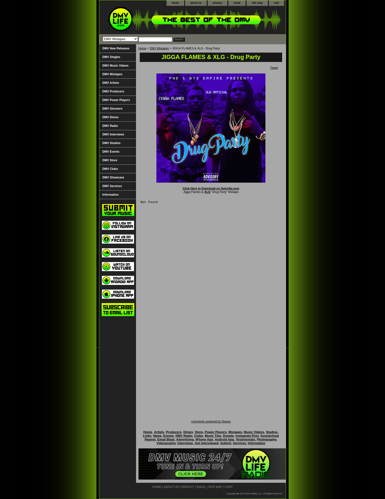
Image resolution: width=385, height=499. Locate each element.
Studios (272, 432)
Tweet (274, 68)
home (175, 2)
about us (196, 2)
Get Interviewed (207, 443)
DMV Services (112, 186)
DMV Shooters (112, 108)
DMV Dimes (110, 117)
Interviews (185, 443)
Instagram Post (247, 436)
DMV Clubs (110, 169)
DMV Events (110, 151)
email (237, 2)
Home (142, 48)
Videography (166, 443)
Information (110, 194)
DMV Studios (111, 143)
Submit (225, 443)
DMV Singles (111, 57)
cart (276, 2)
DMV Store (109, 160)
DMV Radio (110, 126)
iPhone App (204, 439)
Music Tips (213, 436)
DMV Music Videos (115, 65)
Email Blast (166, 439)
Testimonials (245, 439)
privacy (217, 2)
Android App (224, 439)
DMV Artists (110, 83)
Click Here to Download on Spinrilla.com (211, 188)
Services (239, 443)
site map (257, 2)
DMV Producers (113, 91)
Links (147, 436)
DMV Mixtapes (159, 48)
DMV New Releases (115, 48)
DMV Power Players (116, 100)
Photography (266, 439)
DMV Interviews (113, 134)
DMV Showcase (113, 177)
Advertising (185, 439)
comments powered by (211, 421)
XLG (207, 192)
